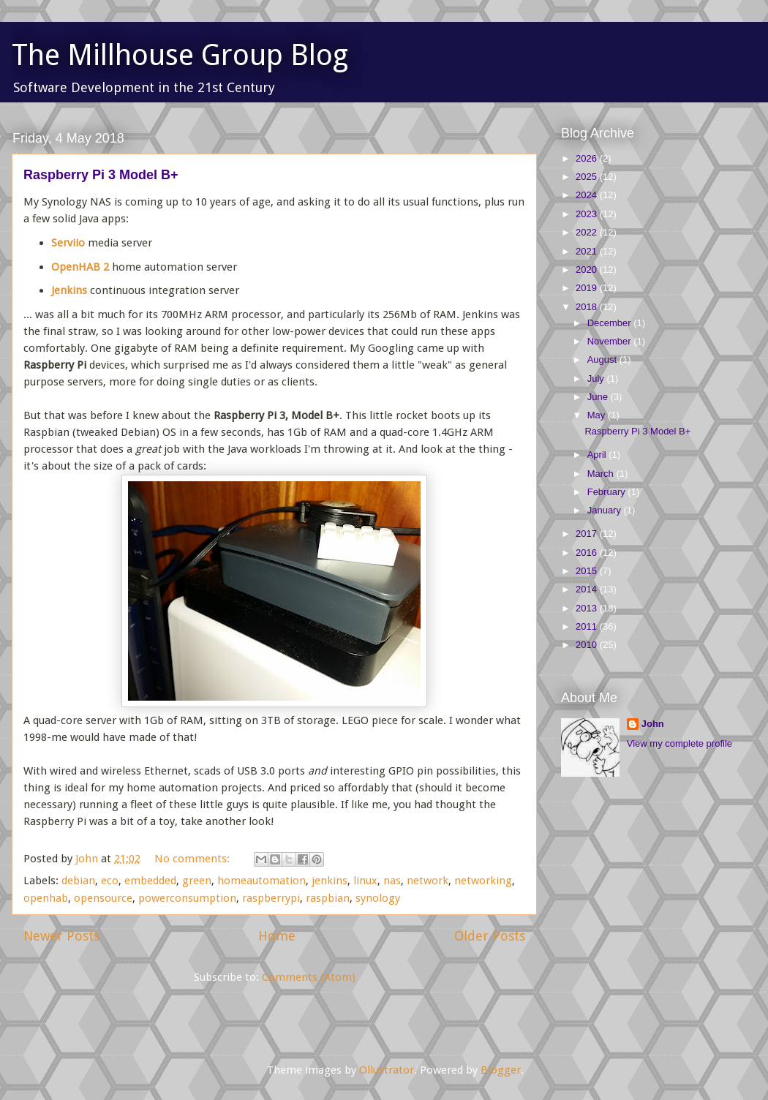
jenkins (329, 880)
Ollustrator (386, 1070)
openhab (45, 898)
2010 (588, 644)
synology (377, 898)
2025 (588, 176)
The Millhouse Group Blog (180, 55)
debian (78, 880)
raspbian (328, 898)
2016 (588, 552)
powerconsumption (187, 898)
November (610, 341)
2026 (588, 158)
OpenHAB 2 (80, 267)
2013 (588, 608)
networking (483, 880)
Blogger (501, 1070)
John (652, 723)
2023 (588, 213)
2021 (588, 251)
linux (365, 880)
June (599, 396)
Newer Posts (61, 935)
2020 (588, 269)
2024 (588, 194)
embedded (150, 880)
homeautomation (261, 880)
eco (109, 880)
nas (392, 880)
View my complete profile (679, 743)
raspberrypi (271, 898)
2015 (588, 570)
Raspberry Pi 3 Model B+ (100, 174)
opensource (103, 898)
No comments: (193, 858)
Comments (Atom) (308, 977)
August (603, 359)
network (427, 880)
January (605, 510)
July (597, 378)
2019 (588, 287)
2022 (588, 232)
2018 (588, 306)
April (598, 454)
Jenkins (69, 290)
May (597, 415)
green (196, 880)
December (610, 322)
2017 (588, 533)
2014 (588, 589)
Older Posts (489, 935)
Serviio (68, 242)
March (602, 473)
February (607, 491)
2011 (588, 626)
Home (276, 935)
